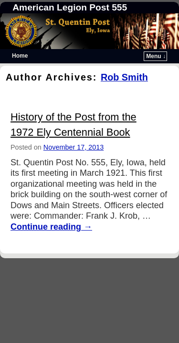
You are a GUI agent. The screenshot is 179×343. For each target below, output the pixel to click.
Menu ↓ (156, 56)
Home (20, 55)
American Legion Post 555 (69, 7)
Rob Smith (124, 77)
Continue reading (51, 227)
